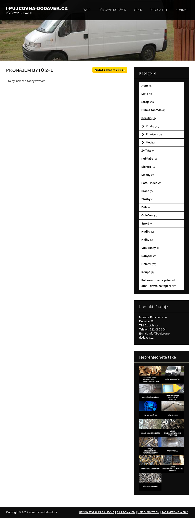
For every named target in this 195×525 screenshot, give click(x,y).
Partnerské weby (174, 512)
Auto (146, 85)
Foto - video (151, 183)
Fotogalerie (159, 10)
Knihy (147, 239)
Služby (148, 199)
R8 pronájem (126, 512)
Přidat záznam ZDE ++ (109, 70)
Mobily (147, 174)
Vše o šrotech (148, 512)
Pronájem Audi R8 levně (96, 512)
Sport (147, 223)
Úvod (87, 10)
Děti (146, 207)
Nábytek (148, 256)
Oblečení (149, 215)
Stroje (147, 102)
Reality (148, 118)
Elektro (148, 166)
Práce (147, 191)
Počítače (149, 158)
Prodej (152, 126)
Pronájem (154, 134)
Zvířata (147, 150)
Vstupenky (150, 247)
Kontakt (182, 10)
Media (151, 142)
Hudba (147, 231)
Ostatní (148, 264)
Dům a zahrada (153, 110)
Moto (146, 93)
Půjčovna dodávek (112, 10)
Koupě (147, 272)
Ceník (138, 10)
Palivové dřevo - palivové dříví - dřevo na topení (158, 283)
